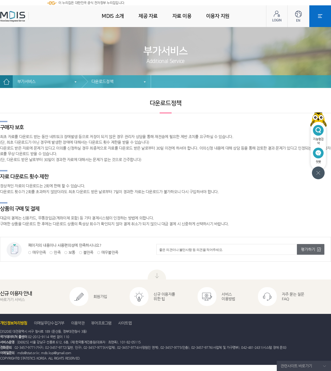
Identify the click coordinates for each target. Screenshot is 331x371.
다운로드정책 (102, 81)
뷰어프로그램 (101, 323)
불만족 (88, 252)
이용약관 (78, 323)
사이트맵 (125, 323)
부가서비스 (26, 81)
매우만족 (39, 252)
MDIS (25, 16)
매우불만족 (109, 252)
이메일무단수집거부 (49, 323)
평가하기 (308, 249)
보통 (71, 252)
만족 (57, 252)
